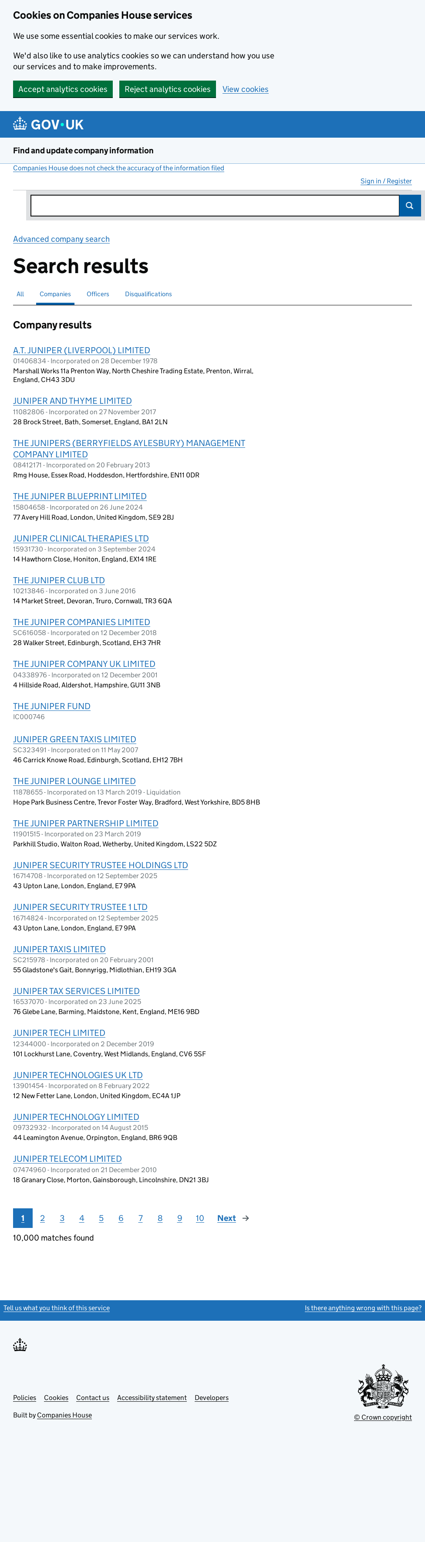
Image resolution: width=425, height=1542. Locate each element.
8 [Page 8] (160, 1218)
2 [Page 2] (42, 1218)
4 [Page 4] (81, 1218)
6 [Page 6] (121, 1218)
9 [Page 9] (179, 1218)
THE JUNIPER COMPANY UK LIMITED (84, 664)
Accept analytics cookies (63, 89)
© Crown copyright (383, 1417)
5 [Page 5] (101, 1218)
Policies (24, 1397)
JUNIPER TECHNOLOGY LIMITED (76, 1117)
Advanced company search (61, 239)
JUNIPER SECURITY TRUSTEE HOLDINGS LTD (100, 865)
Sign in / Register (386, 181)
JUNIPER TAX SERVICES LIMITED (76, 991)
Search (410, 205)
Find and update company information (83, 150)
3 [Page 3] (62, 1218)
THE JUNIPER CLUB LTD (59, 580)
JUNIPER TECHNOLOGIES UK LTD (78, 1075)
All (20, 294)
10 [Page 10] (200, 1218)
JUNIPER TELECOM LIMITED (67, 1158)
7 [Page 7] (140, 1218)
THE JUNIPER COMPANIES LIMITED (81, 622)
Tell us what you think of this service (56, 1308)
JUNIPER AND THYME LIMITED (72, 401)
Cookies (56, 1397)
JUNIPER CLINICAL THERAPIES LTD (81, 538)
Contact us (92, 1397)
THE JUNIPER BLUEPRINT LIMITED (80, 496)
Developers (212, 1397)
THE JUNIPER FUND (52, 706)
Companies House (64, 1415)
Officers (98, 294)
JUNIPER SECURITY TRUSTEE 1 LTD (80, 907)
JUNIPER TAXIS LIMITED (59, 949)
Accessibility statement (152, 1397)
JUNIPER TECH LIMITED (59, 1033)
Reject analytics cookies (168, 89)
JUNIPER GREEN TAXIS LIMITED (74, 739)
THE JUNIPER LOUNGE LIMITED (74, 781)
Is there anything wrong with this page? (363, 1308)
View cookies (246, 89)
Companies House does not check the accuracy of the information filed (118, 168)
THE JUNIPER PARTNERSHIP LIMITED (86, 823)
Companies (55, 294)
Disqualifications (148, 294)
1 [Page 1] (22, 1218)
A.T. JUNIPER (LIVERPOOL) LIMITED (81, 350)
